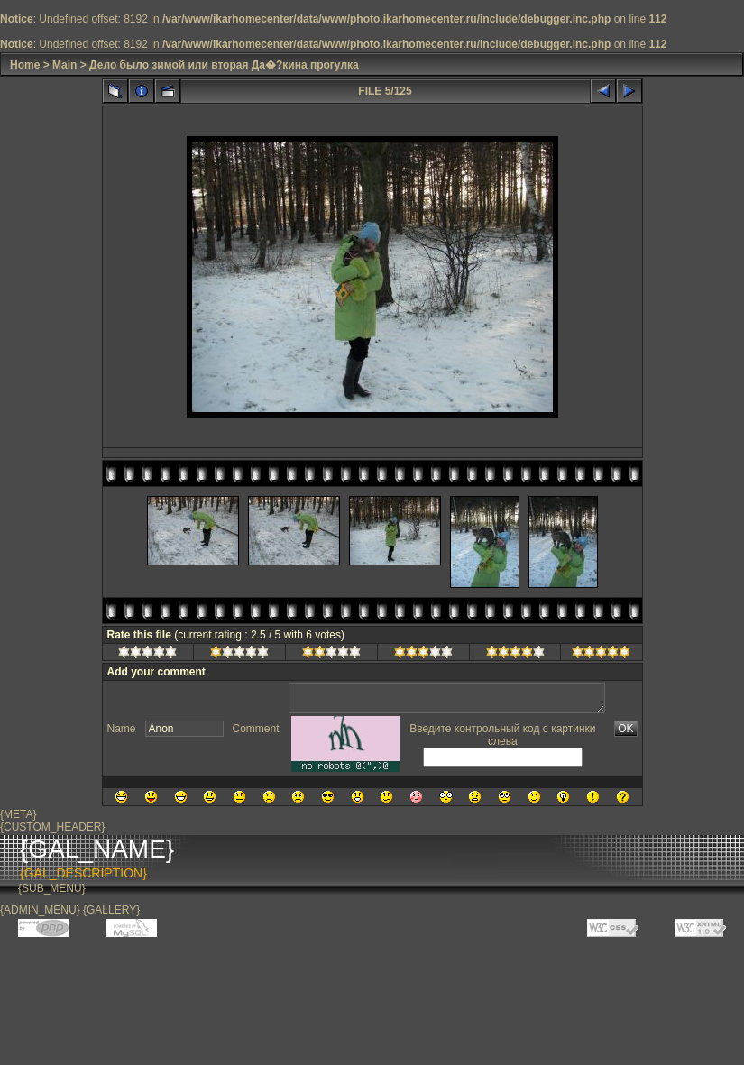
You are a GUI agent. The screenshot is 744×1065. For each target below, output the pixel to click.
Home (25, 65)
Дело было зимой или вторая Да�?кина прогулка (224, 65)
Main (64, 65)
